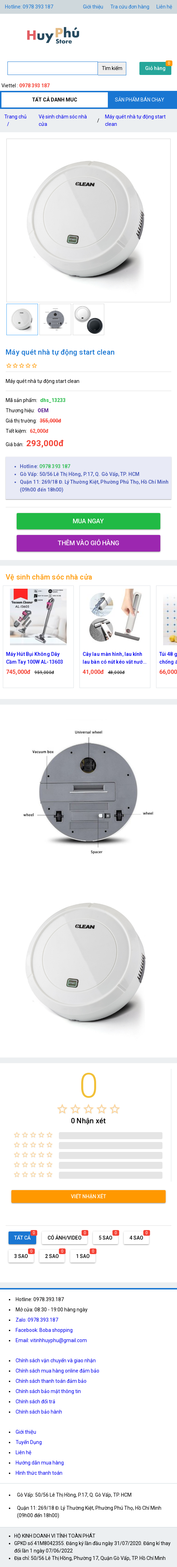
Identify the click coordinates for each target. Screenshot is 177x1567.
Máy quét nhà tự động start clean (135, 120)
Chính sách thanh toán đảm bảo (51, 1381)
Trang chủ (15, 122)
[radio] (62, 1109)
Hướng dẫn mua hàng (40, 1463)
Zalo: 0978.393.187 (37, 1320)
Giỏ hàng (155, 68)
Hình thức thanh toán (39, 1473)
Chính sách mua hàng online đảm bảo (57, 1371)
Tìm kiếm (112, 68)
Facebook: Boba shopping (44, 1330)
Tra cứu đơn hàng (129, 7)
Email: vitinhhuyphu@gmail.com (51, 1340)
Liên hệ (164, 7)
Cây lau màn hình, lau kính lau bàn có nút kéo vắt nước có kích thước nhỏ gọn (114, 658)
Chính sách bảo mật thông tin (48, 1391)
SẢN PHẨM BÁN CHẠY (139, 100)
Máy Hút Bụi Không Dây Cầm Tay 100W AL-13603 (34, 658)
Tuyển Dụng (29, 1442)
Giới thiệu (26, 1432)
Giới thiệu (93, 7)
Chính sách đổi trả (35, 1401)
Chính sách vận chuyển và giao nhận (56, 1360)
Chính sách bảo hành (39, 1412)
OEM (43, 410)
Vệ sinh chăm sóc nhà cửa (63, 120)
